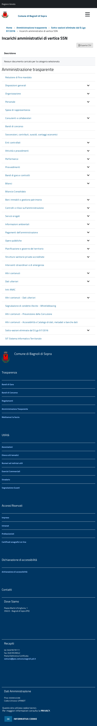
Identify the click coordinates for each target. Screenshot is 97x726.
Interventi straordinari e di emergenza (24, 265)
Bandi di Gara (8, 384)
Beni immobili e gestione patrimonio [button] (23, 199)
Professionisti (8, 533)
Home (9, 27)
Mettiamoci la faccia (10, 417)
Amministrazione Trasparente (15, 408)
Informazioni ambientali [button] (17, 224)
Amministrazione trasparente (32, 27)
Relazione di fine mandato (18, 77)
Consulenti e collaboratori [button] (18, 118)
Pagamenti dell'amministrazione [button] (21, 232)
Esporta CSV (84, 45)
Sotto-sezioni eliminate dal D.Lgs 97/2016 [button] (26, 330)
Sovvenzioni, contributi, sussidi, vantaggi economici (31, 134)
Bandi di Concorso (10, 392)
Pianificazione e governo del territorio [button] (24, 248)
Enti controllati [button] (13, 142)
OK (8, 718)
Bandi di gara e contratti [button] (17, 175)
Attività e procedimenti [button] (17, 150)
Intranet (5, 525)
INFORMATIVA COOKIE (25, 719)
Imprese (5, 517)
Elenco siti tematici (10, 455)
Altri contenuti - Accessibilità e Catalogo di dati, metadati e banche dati (41, 322)
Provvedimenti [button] (12, 167)
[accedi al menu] (87, 14)
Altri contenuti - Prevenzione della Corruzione (28, 314)
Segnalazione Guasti (11, 487)
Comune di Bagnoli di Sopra (32, 16)
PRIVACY (45, 710)
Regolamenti (7, 400)
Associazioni (7, 446)
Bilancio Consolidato (15, 191)
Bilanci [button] (8, 183)
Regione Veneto (8, 4)
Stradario (6, 479)
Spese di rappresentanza (17, 110)
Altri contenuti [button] (12, 273)
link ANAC (10, 289)
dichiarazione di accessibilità (14, 571)
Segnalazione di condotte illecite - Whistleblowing (30, 306)
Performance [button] (11, 159)
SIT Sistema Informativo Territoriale (23, 338)
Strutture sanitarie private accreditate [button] (24, 257)
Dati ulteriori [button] (11, 281)
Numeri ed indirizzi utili (12, 463)
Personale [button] (10, 101)
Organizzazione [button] (13, 93)
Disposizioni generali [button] (15, 85)
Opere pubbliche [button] (13, 240)
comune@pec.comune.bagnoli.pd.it (20, 658)
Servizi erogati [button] (12, 216)
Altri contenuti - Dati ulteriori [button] (20, 297)
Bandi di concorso (14, 126)
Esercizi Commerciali (11, 471)
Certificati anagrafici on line (14, 541)
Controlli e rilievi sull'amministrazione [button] (24, 208)
